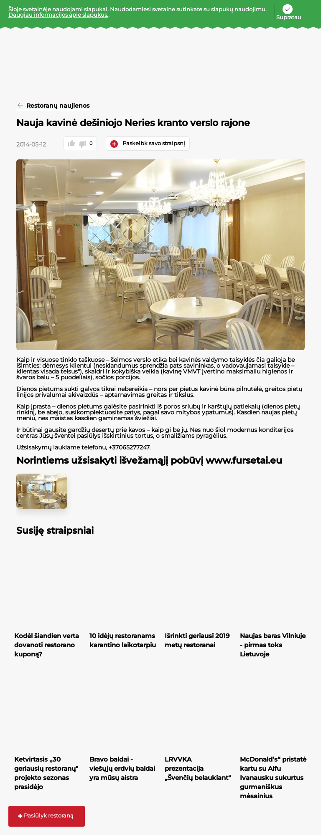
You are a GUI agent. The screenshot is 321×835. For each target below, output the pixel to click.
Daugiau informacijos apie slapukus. (58, 14)
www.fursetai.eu (244, 460)
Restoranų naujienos (57, 106)
